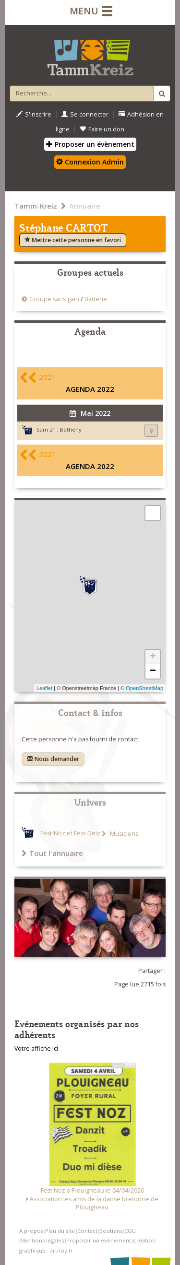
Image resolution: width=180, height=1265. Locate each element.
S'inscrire (33, 114)
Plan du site (60, 1230)
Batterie (95, 299)
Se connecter (84, 114)
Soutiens (110, 1230)
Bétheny (71, 429)
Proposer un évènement (90, 144)
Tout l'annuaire (52, 853)
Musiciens (123, 834)
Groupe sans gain (54, 299)
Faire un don (102, 129)
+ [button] (153, 657)
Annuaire (84, 206)
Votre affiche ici (36, 1048)
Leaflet (44, 688)
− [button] (153, 671)
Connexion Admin (90, 161)
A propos (31, 1230)
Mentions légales (42, 1240)
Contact (87, 1230)
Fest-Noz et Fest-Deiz (70, 834)
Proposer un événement (98, 1240)
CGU (130, 1230)
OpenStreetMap (144, 688)
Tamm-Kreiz (35, 206)
